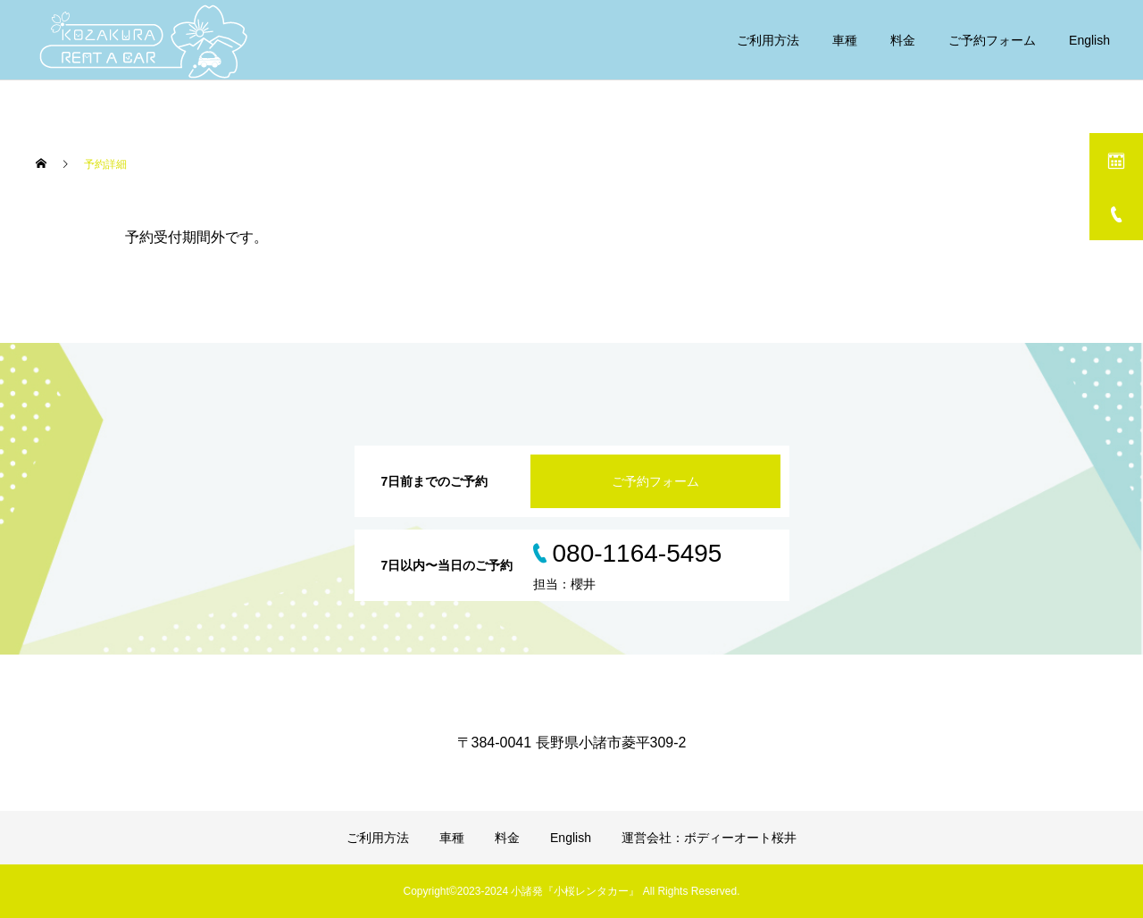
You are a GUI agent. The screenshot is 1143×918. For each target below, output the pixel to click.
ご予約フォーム (992, 40)
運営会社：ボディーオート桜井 (709, 837)
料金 (902, 40)
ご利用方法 (768, 40)
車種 (844, 40)
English (1089, 40)
